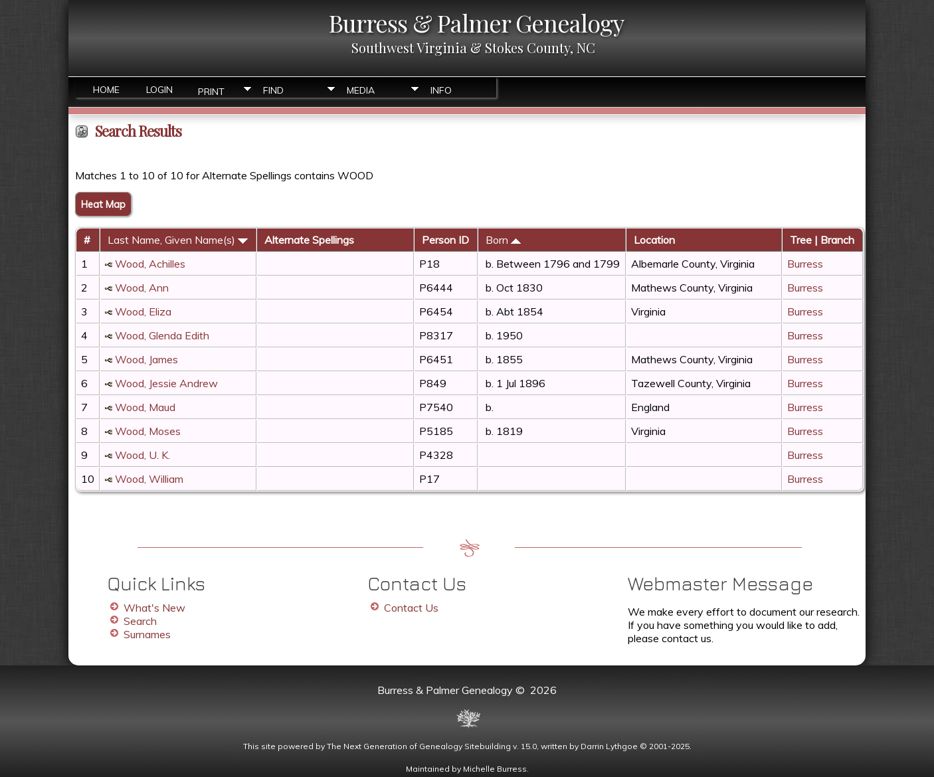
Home (106, 90)
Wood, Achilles (150, 263)
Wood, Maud (145, 407)
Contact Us (411, 607)
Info (441, 90)
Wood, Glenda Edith (162, 335)
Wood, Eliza (143, 311)
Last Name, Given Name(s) (178, 239)
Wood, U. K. (142, 455)
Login (159, 90)
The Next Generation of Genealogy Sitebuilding (419, 746)
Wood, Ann (142, 287)
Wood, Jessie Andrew (166, 383)
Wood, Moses (148, 431)
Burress (805, 263)
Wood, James (146, 359)
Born (503, 239)
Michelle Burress (495, 769)
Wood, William (149, 478)
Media (361, 90)
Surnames (147, 634)
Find (273, 90)
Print (211, 91)
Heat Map (103, 204)
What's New (154, 607)
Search (140, 621)
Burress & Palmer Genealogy (476, 23)
